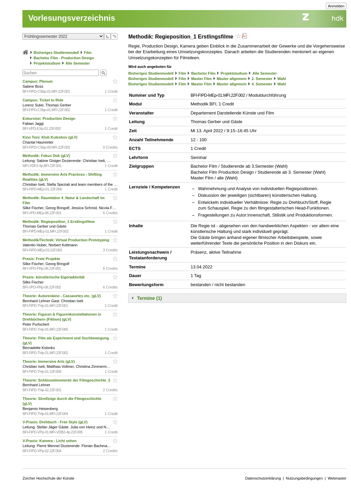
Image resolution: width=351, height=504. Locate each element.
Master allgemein (232, 79)
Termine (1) (149, 298)
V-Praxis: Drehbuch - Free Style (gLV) (55, 422)
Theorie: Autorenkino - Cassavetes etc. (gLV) (62, 296)
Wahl (281, 79)
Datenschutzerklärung (263, 478)
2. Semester (262, 79)
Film (88, 53)
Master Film (201, 79)
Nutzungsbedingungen (304, 478)
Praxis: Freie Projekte (41, 259)
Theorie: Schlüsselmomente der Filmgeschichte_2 (66, 380)
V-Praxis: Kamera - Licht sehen (49, 441)
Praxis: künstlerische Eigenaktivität (53, 277)
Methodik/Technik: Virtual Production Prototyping (66, 240)
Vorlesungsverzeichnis (71, 17)
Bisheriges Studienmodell (56, 53)
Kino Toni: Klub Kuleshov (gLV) (50, 137)
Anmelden (336, 6)
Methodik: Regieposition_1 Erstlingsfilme (59, 222)
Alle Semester (78, 63)
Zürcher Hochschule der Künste (48, 478)
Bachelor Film (203, 73)
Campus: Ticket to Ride (43, 100)
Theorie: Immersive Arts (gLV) (49, 361)
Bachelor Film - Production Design (64, 58)
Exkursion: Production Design (49, 118)
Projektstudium (47, 63)
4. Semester (262, 84)
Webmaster (337, 478)
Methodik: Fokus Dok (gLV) (46, 156)
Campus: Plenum (38, 81)
